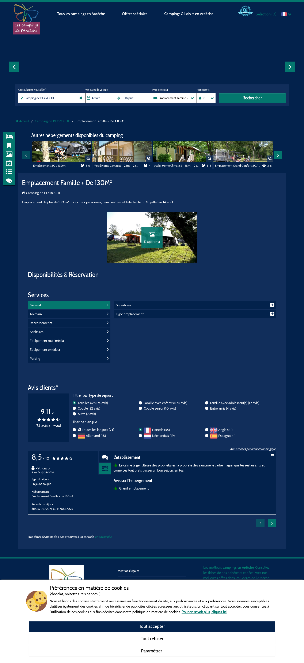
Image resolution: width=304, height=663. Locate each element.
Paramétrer (152, 650)
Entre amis (223, 408)
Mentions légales (128, 570)
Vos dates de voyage (96, 90)
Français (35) (161, 430)
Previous (14, 67)
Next (290, 67)
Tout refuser (152, 638)
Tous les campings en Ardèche (81, 13)
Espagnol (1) (226, 435)
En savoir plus (103, 536)
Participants (203, 90)
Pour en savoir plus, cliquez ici (204, 611)
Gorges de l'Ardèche (254, 578)
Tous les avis (93, 403)
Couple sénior (160, 408)
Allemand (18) (96, 435)
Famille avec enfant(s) (165, 403)
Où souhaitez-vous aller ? (32, 90)
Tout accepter (152, 626)
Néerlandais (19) (163, 435)
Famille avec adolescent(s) (234, 403)
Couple (89, 408)
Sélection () (266, 14)
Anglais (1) (225, 430)
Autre (87, 414)
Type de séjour (160, 90)
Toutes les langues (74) (98, 430)
